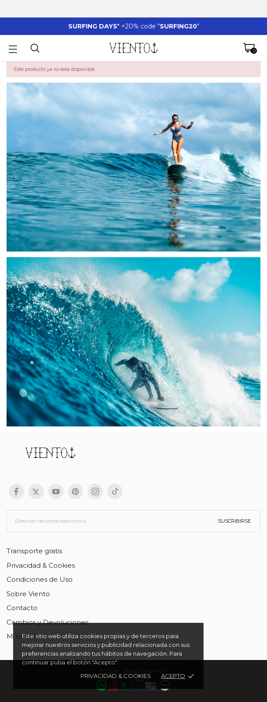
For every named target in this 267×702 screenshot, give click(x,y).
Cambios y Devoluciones (47, 622)
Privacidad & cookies (116, 675)
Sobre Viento (28, 594)
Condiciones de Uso (40, 579)
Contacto (22, 608)
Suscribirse (234, 521)
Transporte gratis (34, 551)
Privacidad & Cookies (41, 565)
